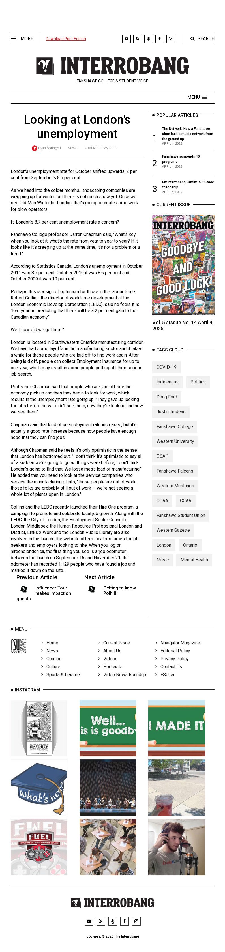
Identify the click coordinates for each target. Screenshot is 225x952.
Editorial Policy (172, 655)
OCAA (162, 503)
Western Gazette (173, 533)
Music (163, 562)
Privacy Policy (172, 663)
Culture (50, 671)
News (72, 148)
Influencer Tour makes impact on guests (43, 593)
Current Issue (114, 647)
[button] (197, 97)
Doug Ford (167, 399)
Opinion (51, 663)
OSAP (162, 459)
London (164, 548)
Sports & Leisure (60, 679)
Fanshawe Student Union (181, 518)
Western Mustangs (175, 488)
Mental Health (194, 562)
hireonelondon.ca (27, 551)
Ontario (190, 548)
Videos (107, 663)
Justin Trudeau (171, 414)
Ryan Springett (49, 148)
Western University (175, 444)
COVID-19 (167, 370)
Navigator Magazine (177, 647)
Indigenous (168, 384)
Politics (198, 384)
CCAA (185, 503)
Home (49, 647)
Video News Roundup (122, 679)
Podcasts (110, 671)
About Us (109, 655)
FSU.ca (164, 679)
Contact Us (168, 671)
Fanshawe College (175, 429)
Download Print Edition (66, 39)
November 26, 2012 (100, 148)
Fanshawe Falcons (175, 474)
